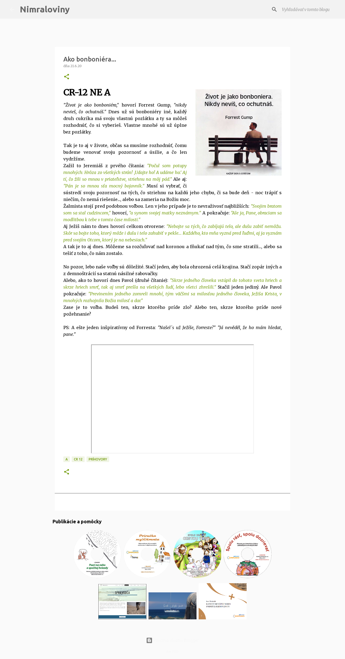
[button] (66, 77)
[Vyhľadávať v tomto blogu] (308, 9)
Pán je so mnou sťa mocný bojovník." (104, 186)
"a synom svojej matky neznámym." (165, 213)
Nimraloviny (45, 9)
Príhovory (98, 459)
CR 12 (78, 459)
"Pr (91, 293)
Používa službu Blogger (172, 640)
